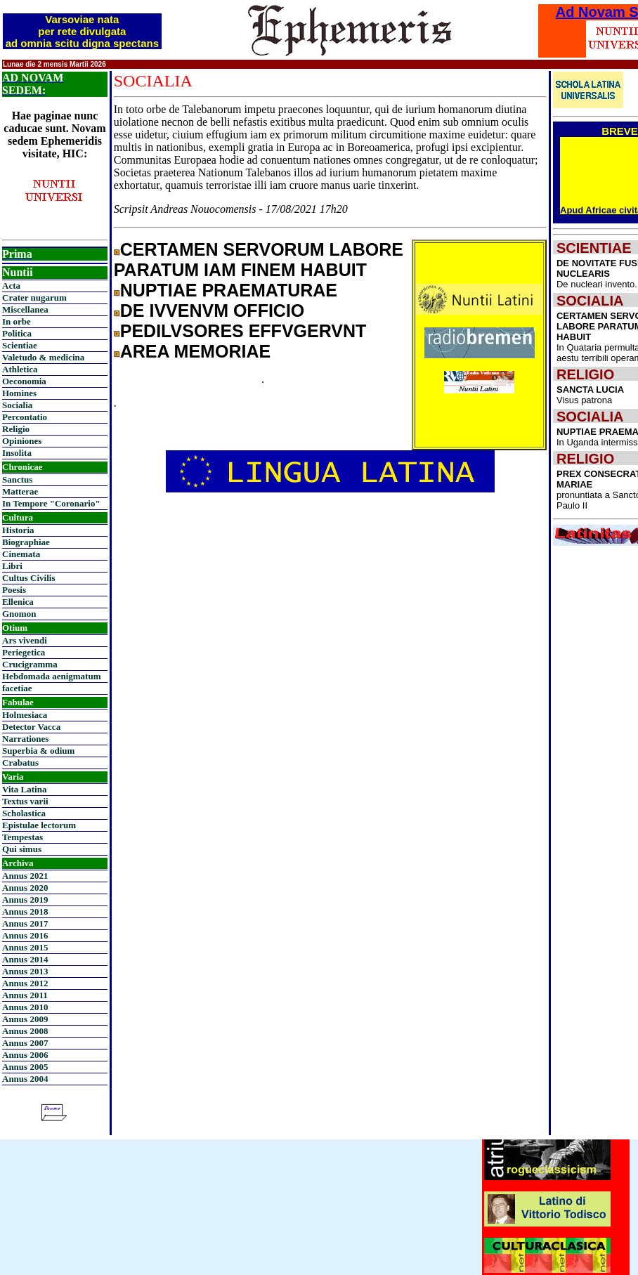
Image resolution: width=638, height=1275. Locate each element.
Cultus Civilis (29, 578)
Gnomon (19, 613)
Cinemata (21, 554)
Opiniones (21, 441)
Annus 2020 (25, 887)
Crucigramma (30, 664)
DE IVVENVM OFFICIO (212, 310)
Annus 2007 (25, 1043)
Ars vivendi (24, 640)
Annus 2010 (25, 1007)
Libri (12, 566)
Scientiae (19, 345)
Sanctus (17, 479)
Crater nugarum (34, 297)
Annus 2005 (25, 1066)
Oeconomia (24, 381)
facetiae (17, 688)
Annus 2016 (25, 935)
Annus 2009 (25, 1019)
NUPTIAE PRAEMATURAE (228, 290)
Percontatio (24, 417)
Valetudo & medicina (43, 357)
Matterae (20, 491)
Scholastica (24, 813)
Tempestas (22, 837)
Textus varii (25, 801)
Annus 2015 (25, 947)
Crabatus (20, 762)
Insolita (17, 452)
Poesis (14, 589)
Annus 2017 (25, 923)
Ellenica (18, 601)
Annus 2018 (25, 911)
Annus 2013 (25, 971)
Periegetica (23, 652)
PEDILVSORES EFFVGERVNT (243, 331)
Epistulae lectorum (39, 825)
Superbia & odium (38, 750)
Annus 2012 (25, 983)
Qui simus (21, 849)
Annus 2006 (25, 1055)
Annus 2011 (25, 995)
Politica (17, 333)
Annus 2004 (25, 1078)
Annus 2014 (25, 959)
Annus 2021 (25, 875)
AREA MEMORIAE (195, 351)
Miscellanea (25, 309)
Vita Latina (24, 789)
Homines (19, 393)
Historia (18, 530)
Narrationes (25, 738)
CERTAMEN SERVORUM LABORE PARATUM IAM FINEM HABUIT (258, 260)
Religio (16, 429)
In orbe (16, 321)
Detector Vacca (31, 726)
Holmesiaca (24, 715)
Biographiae (26, 542)
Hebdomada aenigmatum (51, 676)
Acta (11, 285)
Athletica (20, 369)
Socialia (17, 405)
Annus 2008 (25, 1031)
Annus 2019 (25, 899)
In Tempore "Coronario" (51, 503)
